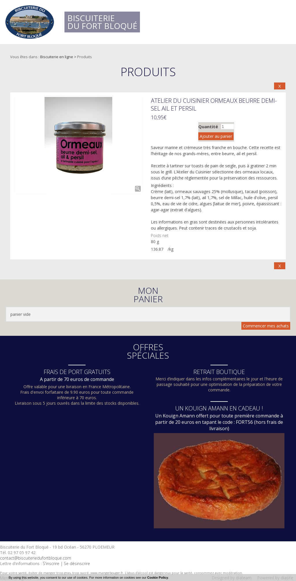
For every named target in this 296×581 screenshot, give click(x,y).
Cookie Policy (157, 577)
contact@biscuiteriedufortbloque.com (35, 558)
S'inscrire (51, 563)
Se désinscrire (77, 563)
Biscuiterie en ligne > (58, 56)
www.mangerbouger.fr (106, 573)
